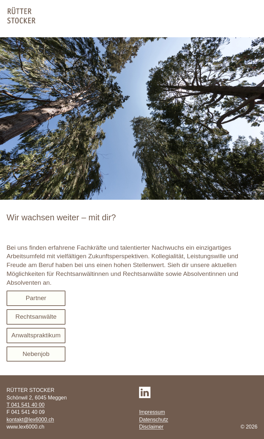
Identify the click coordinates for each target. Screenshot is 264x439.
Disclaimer (151, 427)
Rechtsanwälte (36, 316)
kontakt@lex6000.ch (30, 419)
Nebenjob (36, 353)
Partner (36, 298)
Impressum (152, 412)
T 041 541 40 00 (25, 405)
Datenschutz (153, 419)
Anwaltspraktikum (36, 335)
